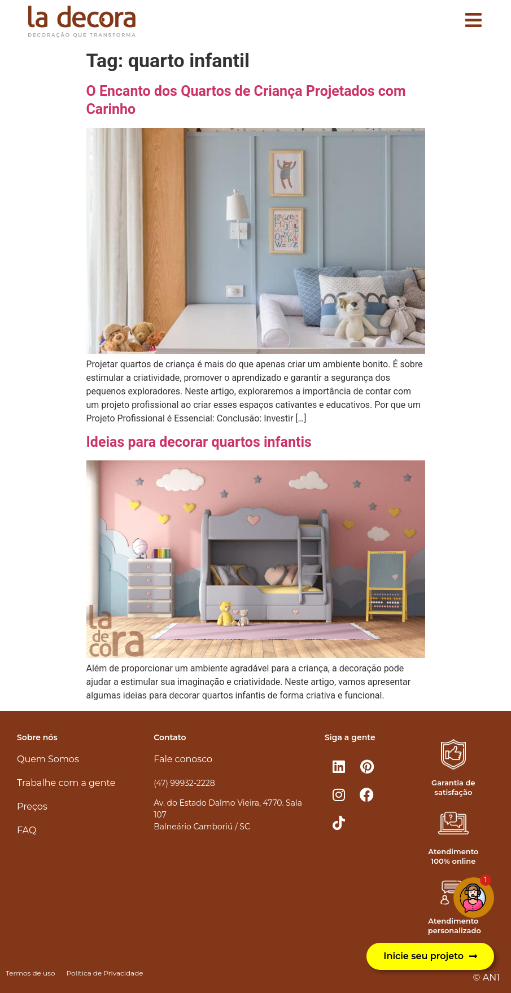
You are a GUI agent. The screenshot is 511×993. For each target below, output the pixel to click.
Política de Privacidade (104, 973)
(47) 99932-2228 (184, 783)
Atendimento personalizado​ (454, 925)
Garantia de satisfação (453, 787)
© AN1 (486, 977)
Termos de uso (30, 973)
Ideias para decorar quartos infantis (199, 442)
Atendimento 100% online (453, 856)
